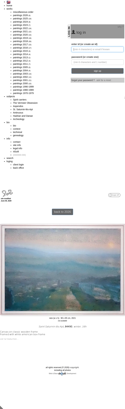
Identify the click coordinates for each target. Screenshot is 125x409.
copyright (74, 367)
